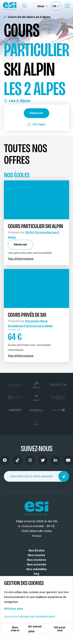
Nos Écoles (36, 550)
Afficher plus (13, 608)
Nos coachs (36, 555)
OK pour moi (60, 629)
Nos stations (36, 560)
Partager (36, 124)
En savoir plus (35, 629)
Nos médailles (36, 569)
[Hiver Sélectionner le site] (42, 6)
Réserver (36, 113)
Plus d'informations (20, 258)
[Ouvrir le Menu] (67, 6)
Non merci (15, 629)
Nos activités (36, 564)
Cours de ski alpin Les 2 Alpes (27, 17)
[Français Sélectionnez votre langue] (56, 6)
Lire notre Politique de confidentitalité (29, 616)
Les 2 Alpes (17, 100)
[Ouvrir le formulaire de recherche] (24, 6)
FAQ (36, 574)
